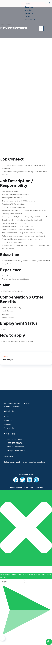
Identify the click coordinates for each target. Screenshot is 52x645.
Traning (28, 10)
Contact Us (30, 20)
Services (29, 7)
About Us (29, 13)
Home (27, 4)
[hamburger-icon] (47, 3)
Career (28, 16)
